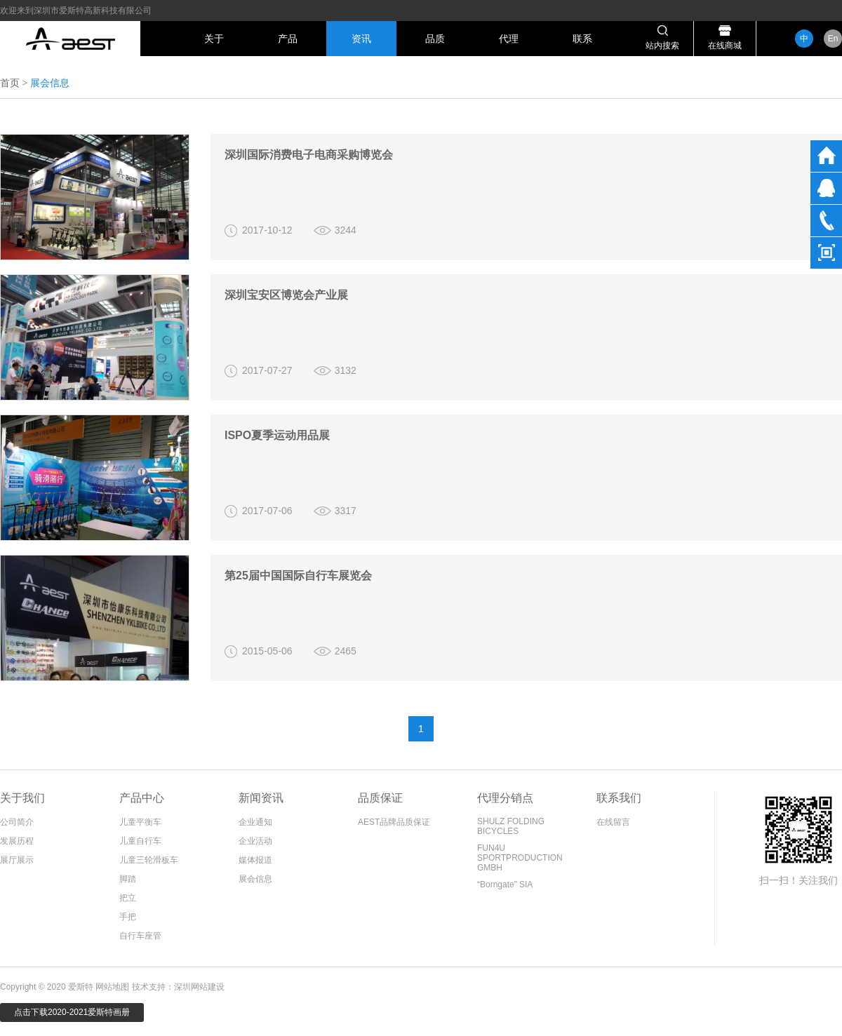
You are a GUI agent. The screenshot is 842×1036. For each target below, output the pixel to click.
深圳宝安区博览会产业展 (286, 295)
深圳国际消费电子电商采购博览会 (309, 155)
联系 (582, 38)
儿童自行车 (140, 841)
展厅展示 (17, 860)
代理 (509, 38)
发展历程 (17, 841)
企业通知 (255, 822)
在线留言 (613, 822)
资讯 (361, 38)
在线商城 (725, 46)
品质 (435, 38)
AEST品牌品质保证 (394, 822)
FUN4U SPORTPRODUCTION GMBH (520, 858)
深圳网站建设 (199, 987)
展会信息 (255, 879)
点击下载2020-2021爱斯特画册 (72, 1012)
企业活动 (255, 841)
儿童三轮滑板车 (148, 860)
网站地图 (112, 987)
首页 (10, 82)
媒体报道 (255, 860)
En (833, 38)
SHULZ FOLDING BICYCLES (510, 826)
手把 (127, 917)
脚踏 (127, 879)
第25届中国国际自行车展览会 (298, 575)
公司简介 (17, 822)
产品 (288, 38)
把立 (127, 898)
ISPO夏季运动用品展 (277, 435)
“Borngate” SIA (505, 884)
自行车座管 (140, 936)
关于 (214, 38)
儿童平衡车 (140, 822)
